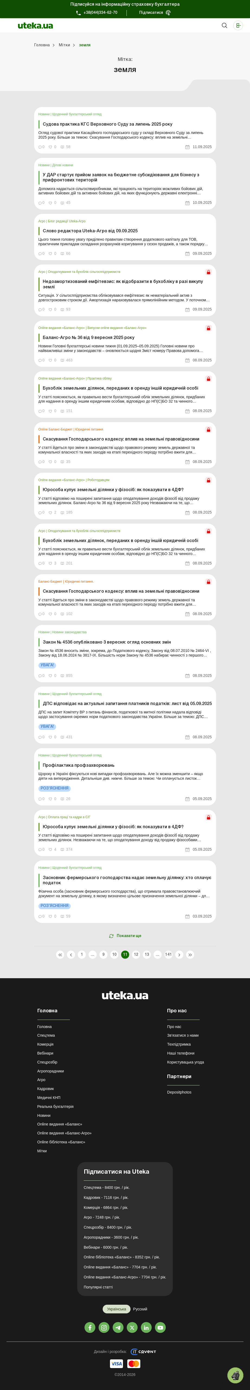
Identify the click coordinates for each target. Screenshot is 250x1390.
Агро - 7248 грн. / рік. (102, 1217)
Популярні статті (98, 1287)
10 (114, 955)
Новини (44, 114)
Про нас (174, 1026)
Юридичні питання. (79, 581)
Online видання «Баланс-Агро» (62, 328)
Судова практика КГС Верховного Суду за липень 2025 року (107, 124)
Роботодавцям (98, 480)
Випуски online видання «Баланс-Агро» (116, 328)
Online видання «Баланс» (59, 1124)
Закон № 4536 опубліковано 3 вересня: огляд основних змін (107, 642)
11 (125, 955)
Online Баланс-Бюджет (56, 429)
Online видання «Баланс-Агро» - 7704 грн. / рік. (125, 1277)
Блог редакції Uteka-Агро (67, 221)
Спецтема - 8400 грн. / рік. (107, 1187)
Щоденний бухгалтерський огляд (77, 114)
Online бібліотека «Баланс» (61, 1142)
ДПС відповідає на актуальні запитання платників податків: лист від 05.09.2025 (127, 704)
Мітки (42, 1151)
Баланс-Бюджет (50, 581)
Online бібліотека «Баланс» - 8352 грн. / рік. (122, 1257)
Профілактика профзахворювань (79, 766)
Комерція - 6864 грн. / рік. (106, 1207)
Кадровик (45, 1088)
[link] (125, 130)
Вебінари (45, 1053)
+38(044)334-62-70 (100, 13)
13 (146, 955)
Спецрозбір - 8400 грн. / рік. (108, 1227)
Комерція (45, 1044)
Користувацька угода (185, 1062)
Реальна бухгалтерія (55, 1106)
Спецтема (46, 1035)
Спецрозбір (47, 1062)
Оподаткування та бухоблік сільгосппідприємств (84, 272)
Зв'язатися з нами (183, 1035)
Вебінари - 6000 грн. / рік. (106, 1247)
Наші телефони (180, 1053)
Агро (42, 221)
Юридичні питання (89, 429)
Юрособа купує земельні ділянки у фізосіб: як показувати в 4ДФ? (113, 490)
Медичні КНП (49, 1097)
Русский (140, 1309)
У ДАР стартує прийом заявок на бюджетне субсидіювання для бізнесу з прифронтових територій (121, 177)
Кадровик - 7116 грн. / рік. (106, 1197)
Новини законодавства (69, 632)
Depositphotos (179, 1092)
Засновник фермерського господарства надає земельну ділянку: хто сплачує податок (127, 880)
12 (136, 955)
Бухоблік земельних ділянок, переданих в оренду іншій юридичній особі (120, 388)
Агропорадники (50, 1071)
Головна (44, 1026)
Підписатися (151, 13)
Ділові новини (62, 165)
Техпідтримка (179, 1044)
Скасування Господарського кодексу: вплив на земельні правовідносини (121, 439)
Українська (116, 1309)
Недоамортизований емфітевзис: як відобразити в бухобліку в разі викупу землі (123, 284)
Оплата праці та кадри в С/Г (69, 817)
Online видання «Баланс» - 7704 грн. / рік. (120, 1267)
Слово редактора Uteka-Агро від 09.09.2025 (90, 231)
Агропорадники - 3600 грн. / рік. (111, 1237)
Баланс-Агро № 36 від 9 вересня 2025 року (88, 338)
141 (168, 955)
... (92, 955)
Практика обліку (99, 378)
